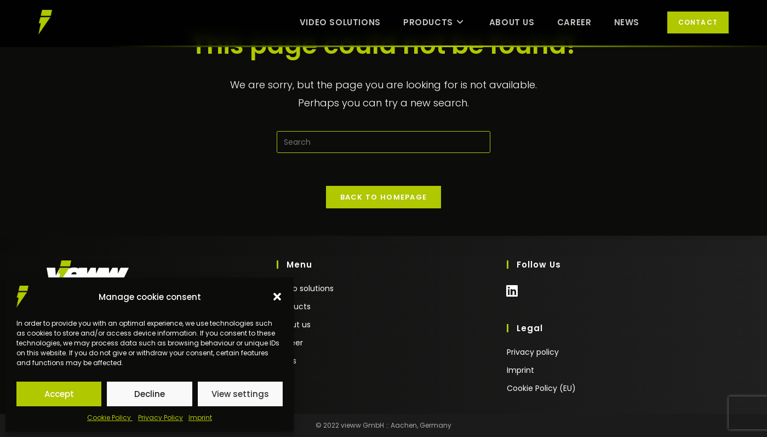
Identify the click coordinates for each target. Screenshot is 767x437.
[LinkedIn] (512, 296)
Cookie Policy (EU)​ (541, 388)
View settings (240, 394)
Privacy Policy (160, 417)
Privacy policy (533, 352)
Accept (59, 394)
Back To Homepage (383, 197)
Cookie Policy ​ (110, 417)
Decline (149, 394)
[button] (277, 296)
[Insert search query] (383, 142)
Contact (698, 22)
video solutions (305, 288)
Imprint (200, 417)
